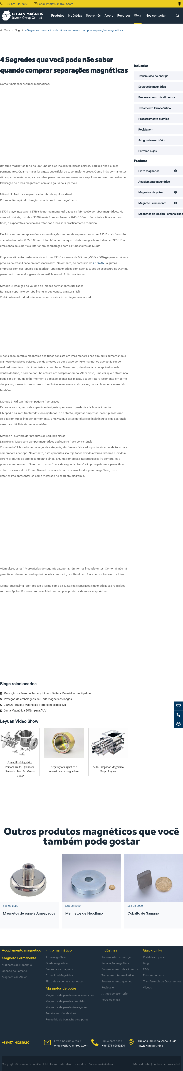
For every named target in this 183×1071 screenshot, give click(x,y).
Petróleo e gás (147, 151)
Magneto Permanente (152, 203)
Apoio (109, 15)
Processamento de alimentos (156, 97)
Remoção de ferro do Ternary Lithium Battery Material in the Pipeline (45, 693)
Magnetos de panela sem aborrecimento (71, 995)
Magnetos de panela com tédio (65, 1001)
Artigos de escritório (151, 140)
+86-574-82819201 (16, 1042)
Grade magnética (57, 963)
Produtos (57, 15)
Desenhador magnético (60, 969)
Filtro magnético (148, 171)
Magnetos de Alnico (14, 977)
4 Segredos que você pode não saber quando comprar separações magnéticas (74, 30)
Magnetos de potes (150, 192)
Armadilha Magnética (59, 975)
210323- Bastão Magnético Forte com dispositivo (33, 704)
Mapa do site (142, 1064)
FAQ (146, 969)
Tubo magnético (56, 957)
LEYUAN (99, 263)
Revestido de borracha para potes (67, 1019)
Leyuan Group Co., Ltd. (34, 1064)
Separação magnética (152, 86)
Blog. (138, 15)
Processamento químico (153, 119)
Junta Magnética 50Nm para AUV (23, 710)
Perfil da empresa (154, 957)
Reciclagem (145, 129)
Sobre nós (93, 15)
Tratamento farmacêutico (154, 108)
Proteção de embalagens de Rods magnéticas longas (36, 699)
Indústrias (75, 15)
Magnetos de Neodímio (84, 913)
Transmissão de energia (153, 76)
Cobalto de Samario (143, 913)
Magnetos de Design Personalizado (160, 214)
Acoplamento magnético (154, 181)
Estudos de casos (154, 975)
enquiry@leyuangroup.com (56, 4)
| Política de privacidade (166, 1064)
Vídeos (147, 987)
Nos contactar (155, 15)
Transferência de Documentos (162, 981)
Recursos (123, 15)
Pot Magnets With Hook (61, 1013)
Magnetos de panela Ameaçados (29, 913)
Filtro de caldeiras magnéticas (65, 981)
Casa (7, 30)
